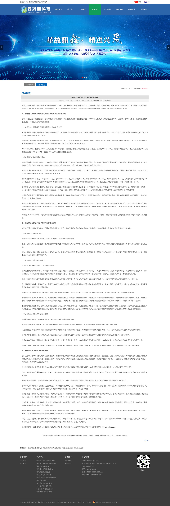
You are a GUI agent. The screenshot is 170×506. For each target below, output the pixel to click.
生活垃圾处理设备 (34, 448)
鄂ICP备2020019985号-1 (68, 502)
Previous (1, 47)
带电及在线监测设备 (43, 472)
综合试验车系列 (42, 480)
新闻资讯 (95, 9)
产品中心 (82, 9)
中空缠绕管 (47, 448)
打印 (102, 100)
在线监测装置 (67, 448)
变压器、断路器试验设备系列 (46, 463)
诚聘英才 (131, 9)
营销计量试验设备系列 (44, 492)
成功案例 (107, 9)
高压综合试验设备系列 (44, 483)
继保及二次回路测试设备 (45, 469)
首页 (130, 89)
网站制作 (81, 502)
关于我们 (70, 9)
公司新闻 (29, 85)
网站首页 (58, 9)
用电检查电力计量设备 (44, 475)
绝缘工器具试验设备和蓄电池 (46, 477)
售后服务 (119, 9)
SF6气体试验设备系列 (44, 486)
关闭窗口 (108, 100)
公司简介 (23, 461)
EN (149, 2)
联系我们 (144, 9)
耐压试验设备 (78, 448)
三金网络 (88, 502)
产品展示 (40, 457)
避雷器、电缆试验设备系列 (46, 461)
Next (168, 47)
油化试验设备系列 (43, 466)
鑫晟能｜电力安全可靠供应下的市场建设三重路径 (65, 435)
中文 (139, 2)
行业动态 (41, 85)
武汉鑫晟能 (56, 448)
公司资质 (23, 463)
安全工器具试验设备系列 (45, 489)
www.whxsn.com (110, 427)
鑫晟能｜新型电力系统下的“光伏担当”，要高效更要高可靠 (108, 435)
